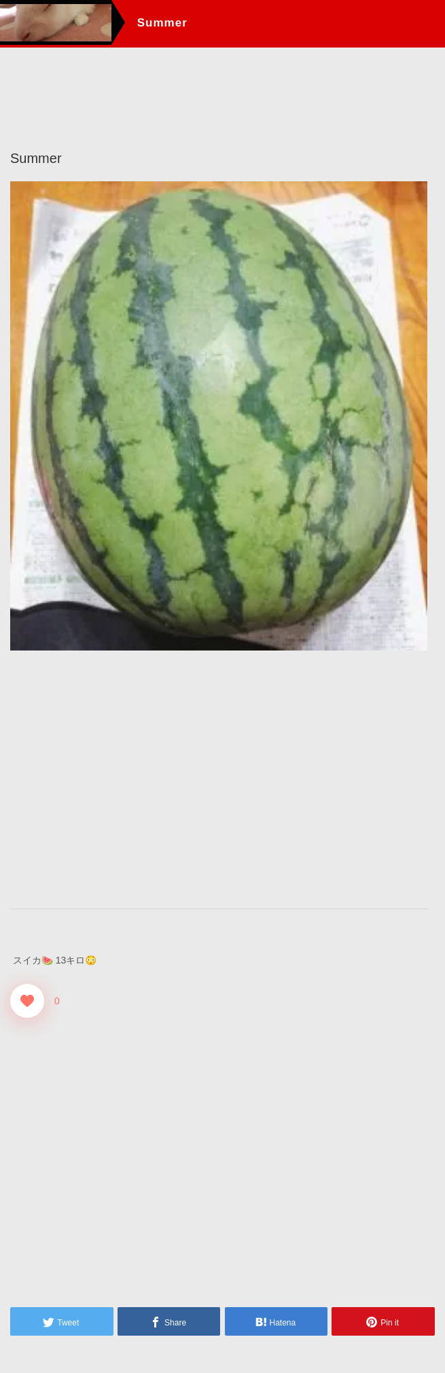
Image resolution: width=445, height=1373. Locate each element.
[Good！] (27, 1000)
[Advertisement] (218, 779)
